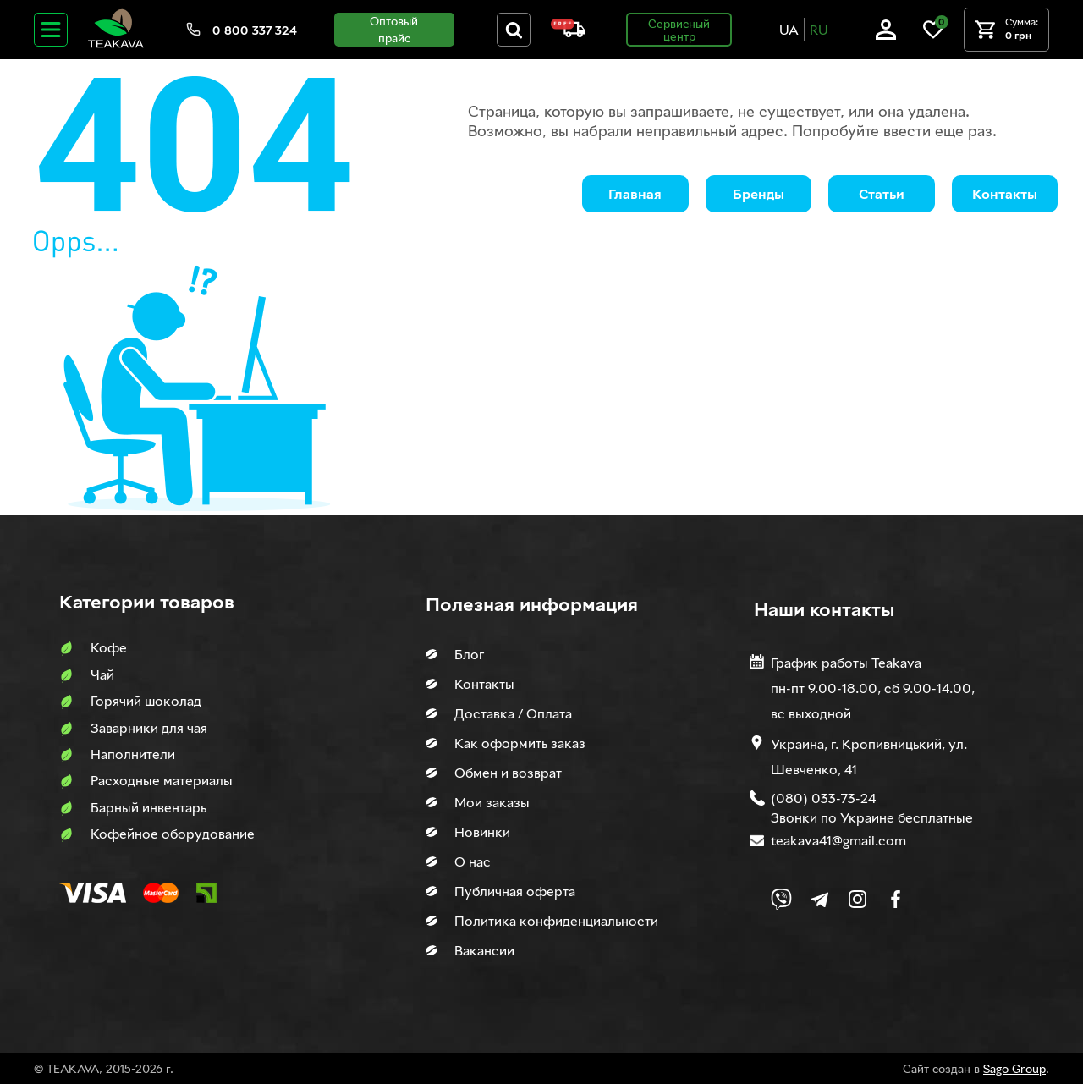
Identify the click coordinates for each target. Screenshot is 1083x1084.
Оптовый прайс (394, 29)
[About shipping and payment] (568, 32)
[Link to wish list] (933, 35)
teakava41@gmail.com (838, 840)
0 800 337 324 (254, 30)
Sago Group (1014, 1068)
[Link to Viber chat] (781, 899)
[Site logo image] (116, 44)
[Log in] (886, 35)
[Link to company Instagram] (857, 899)
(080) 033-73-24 (823, 798)
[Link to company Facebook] (895, 899)
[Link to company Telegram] (819, 899)
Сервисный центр (679, 29)
